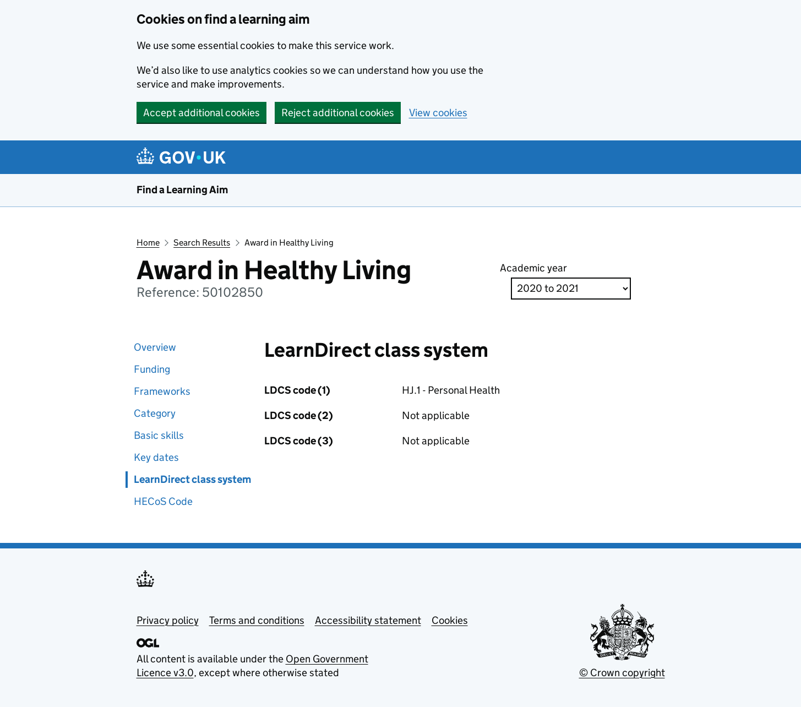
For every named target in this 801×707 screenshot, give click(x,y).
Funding (152, 369)
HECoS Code (163, 501)
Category (155, 413)
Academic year (533, 268)
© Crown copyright (622, 672)
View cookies (438, 112)
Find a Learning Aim (182, 189)
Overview (155, 347)
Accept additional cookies (201, 112)
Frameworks (162, 391)
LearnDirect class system (192, 479)
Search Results (201, 242)
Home (148, 242)
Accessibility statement (368, 620)
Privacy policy (168, 620)
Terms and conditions (256, 620)
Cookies (450, 620)
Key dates (156, 457)
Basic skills (159, 435)
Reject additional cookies (337, 112)
